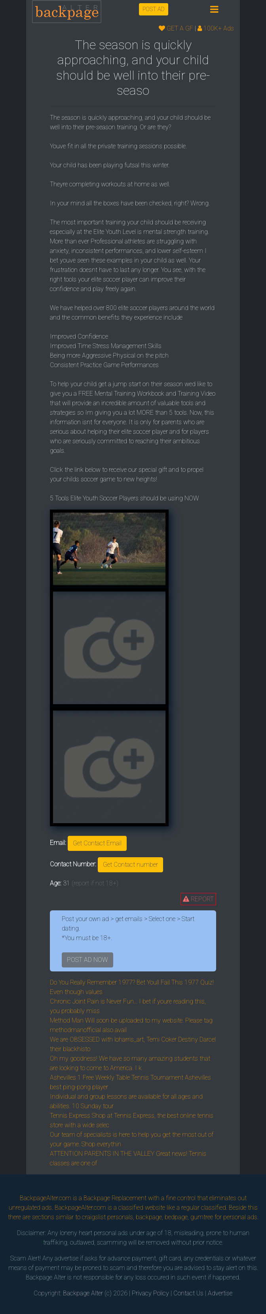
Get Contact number (130, 864)
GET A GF (176, 28)
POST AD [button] (153, 9)
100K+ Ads (216, 28)
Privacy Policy (150, 1293)
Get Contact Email (97, 843)
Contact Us (188, 1293)
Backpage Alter (83, 1293)
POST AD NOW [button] (87, 959)
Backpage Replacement (115, 1198)
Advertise (220, 1293)
